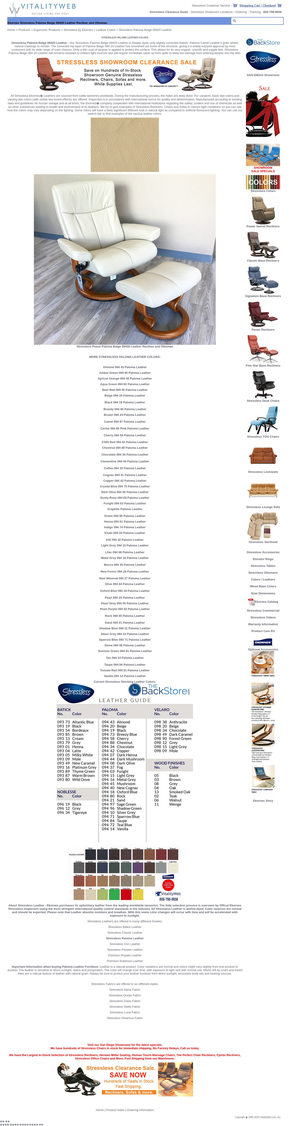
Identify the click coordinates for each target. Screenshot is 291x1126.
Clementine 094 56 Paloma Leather (124, 461)
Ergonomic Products (47, 30)
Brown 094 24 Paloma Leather (125, 415)
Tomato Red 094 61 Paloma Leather (125, 670)
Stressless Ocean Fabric (125, 995)
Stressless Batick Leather (125, 927)
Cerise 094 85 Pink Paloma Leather (124, 428)
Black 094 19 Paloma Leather (125, 402)
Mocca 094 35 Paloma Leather (125, 564)
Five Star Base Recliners (263, 364)
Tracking (255, 12)
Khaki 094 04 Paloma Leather (125, 533)
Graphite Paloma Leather (124, 509)
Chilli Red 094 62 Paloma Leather (125, 442)
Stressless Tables (263, 566)
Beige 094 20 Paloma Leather (125, 395)
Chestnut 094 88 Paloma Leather (125, 447)
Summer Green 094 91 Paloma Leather (125, 651)
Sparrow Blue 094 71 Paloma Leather (125, 639)
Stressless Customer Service (211, 5)
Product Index (115, 1110)
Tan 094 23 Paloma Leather (125, 658)
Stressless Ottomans (263, 572)
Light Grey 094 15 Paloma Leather (125, 545)
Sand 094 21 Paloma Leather (125, 622)
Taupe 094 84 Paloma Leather (125, 664)
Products (24, 30)
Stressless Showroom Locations (212, 12)
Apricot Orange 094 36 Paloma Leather (125, 378)
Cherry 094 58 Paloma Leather (125, 435)
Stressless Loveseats (263, 470)
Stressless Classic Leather (125, 932)
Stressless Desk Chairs (263, 399)
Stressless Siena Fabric (124, 989)
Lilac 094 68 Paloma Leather (124, 552)
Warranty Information (263, 624)
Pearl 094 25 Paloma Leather (125, 597)
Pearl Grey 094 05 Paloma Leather (125, 603)
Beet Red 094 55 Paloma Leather (125, 390)
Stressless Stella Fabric (124, 1006)
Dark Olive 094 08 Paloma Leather (124, 492)
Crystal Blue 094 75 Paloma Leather (125, 486)
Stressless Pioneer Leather (125, 949)
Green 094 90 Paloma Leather (125, 516)
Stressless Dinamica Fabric (125, 1018)
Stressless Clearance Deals (169, 12)
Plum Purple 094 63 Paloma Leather (125, 609)
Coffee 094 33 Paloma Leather (125, 468)
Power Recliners (263, 328)
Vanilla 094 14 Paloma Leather (125, 676)
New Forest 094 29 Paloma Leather (124, 571)
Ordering (241, 12)
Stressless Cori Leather (125, 944)
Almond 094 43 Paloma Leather (125, 367)
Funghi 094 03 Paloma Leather (125, 503)
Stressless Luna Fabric (125, 1012)
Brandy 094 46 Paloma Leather (124, 409)
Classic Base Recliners (263, 259)
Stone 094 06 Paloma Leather (124, 645)
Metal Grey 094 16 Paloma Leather (125, 558)
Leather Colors (105, 30)
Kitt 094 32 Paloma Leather (124, 539)
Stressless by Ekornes (79, 30)
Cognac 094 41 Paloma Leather (124, 475)
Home (11, 30)
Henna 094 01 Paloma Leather (125, 521)
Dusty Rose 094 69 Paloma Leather (124, 497)
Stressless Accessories (263, 552)
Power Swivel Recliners (263, 226)
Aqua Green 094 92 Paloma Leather (124, 384)
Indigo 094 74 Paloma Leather (125, 527)
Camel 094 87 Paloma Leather (125, 421)
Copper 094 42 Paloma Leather (124, 480)
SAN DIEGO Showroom (263, 75)
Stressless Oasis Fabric (124, 1001)
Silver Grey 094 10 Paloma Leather (125, 634)
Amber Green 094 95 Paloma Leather (125, 373)
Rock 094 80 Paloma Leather (125, 616)
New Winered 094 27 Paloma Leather (125, 578)
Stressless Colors (263, 191)
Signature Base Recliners (263, 295)
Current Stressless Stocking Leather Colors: (125, 681)
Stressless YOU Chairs (263, 435)
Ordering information (140, 1110)
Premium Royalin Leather (125, 955)
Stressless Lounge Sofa (263, 506)
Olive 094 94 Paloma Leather (125, 584)
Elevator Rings (263, 559)
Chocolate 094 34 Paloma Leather (124, 454)
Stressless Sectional (263, 541)
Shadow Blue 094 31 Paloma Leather (125, 628)
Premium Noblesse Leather (125, 961)
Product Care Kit (263, 631)
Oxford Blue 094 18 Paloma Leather (125, 591)
